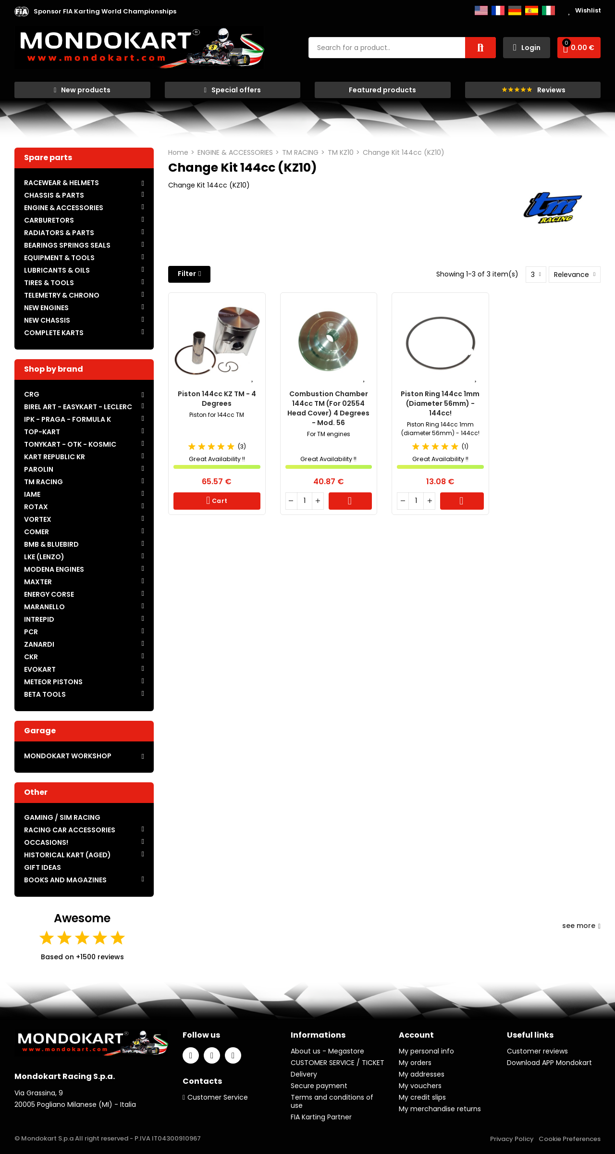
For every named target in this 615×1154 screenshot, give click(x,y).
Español (531, 10)
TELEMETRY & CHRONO (61, 295)
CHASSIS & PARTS (54, 195)
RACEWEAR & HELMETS (61, 183)
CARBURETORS (49, 220)
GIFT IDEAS (42, 867)
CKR (31, 657)
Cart (219, 500)
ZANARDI (39, 644)
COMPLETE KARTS (54, 333)
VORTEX (37, 519)
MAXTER (38, 582)
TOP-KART (42, 432)
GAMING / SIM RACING (62, 817)
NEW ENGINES (46, 308)
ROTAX (36, 507)
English (481, 10)
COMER (36, 532)
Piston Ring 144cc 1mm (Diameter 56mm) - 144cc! (440, 403)
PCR (31, 632)
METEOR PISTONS (53, 682)
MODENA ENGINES (54, 569)
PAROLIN (38, 469)
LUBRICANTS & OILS (57, 270)
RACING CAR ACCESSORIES (69, 830)
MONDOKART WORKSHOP (67, 756)
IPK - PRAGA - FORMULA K (67, 419)
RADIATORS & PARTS (59, 233)
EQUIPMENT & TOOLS (59, 258)
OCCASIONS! (46, 842)
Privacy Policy (512, 1138)
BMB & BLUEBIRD (51, 544)
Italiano (548, 10)
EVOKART (40, 669)
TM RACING (43, 482)
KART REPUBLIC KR (54, 457)
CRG (31, 394)
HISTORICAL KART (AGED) (67, 855)
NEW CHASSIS (47, 320)
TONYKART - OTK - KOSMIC (70, 444)
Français (498, 10)
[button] (105, 11)
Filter (187, 273)
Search (480, 47)
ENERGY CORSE (49, 594)
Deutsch (514, 10)
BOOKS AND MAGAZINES (65, 880)
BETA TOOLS (45, 694)
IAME (32, 494)
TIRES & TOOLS (49, 283)
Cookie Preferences (570, 1138)
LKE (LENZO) (44, 557)
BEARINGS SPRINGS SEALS (67, 245)
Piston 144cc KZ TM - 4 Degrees (217, 398)
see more (581, 925)
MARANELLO (44, 607)
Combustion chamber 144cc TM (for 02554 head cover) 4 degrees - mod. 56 (328, 408)
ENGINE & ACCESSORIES (63, 208)
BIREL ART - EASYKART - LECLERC (78, 407)
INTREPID (39, 619)
